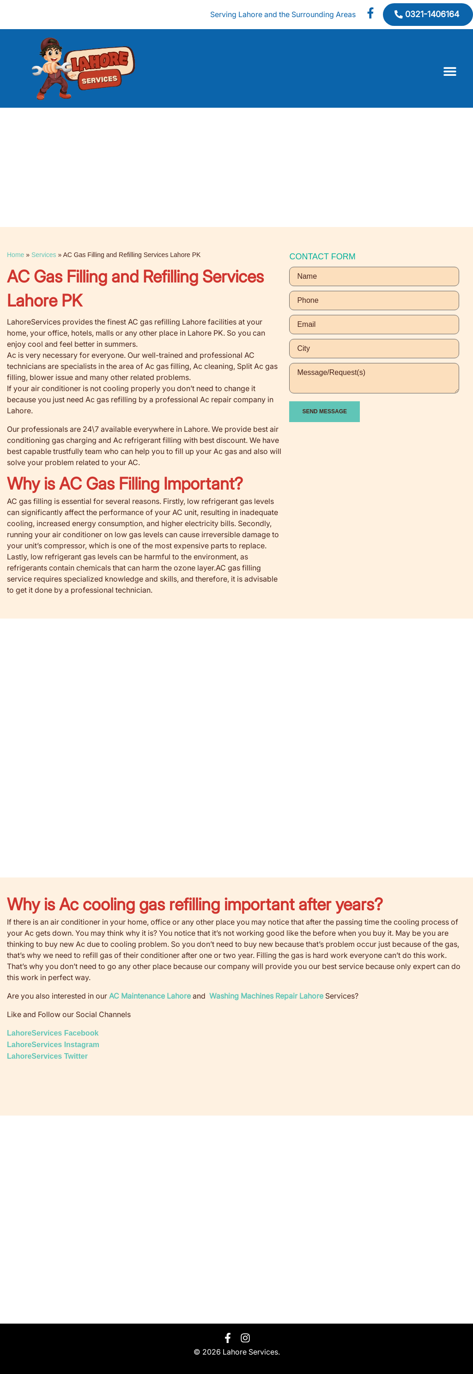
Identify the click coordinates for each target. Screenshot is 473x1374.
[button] (450, 71)
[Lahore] (236, 1220)
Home (15, 254)
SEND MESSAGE (324, 411)
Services (43, 254)
